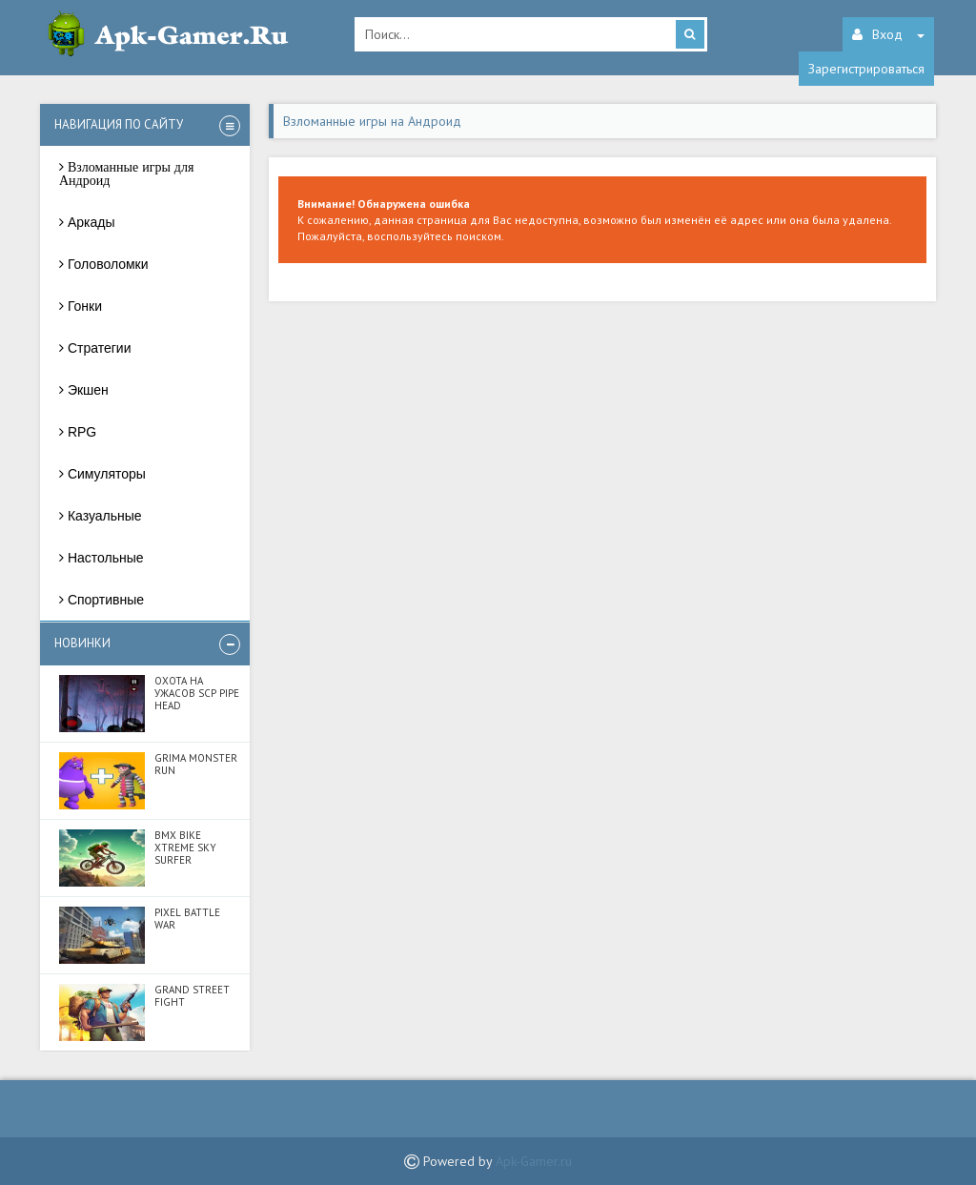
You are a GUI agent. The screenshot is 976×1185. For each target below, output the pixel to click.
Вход (888, 34)
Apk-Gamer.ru (534, 1161)
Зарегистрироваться (866, 68)
